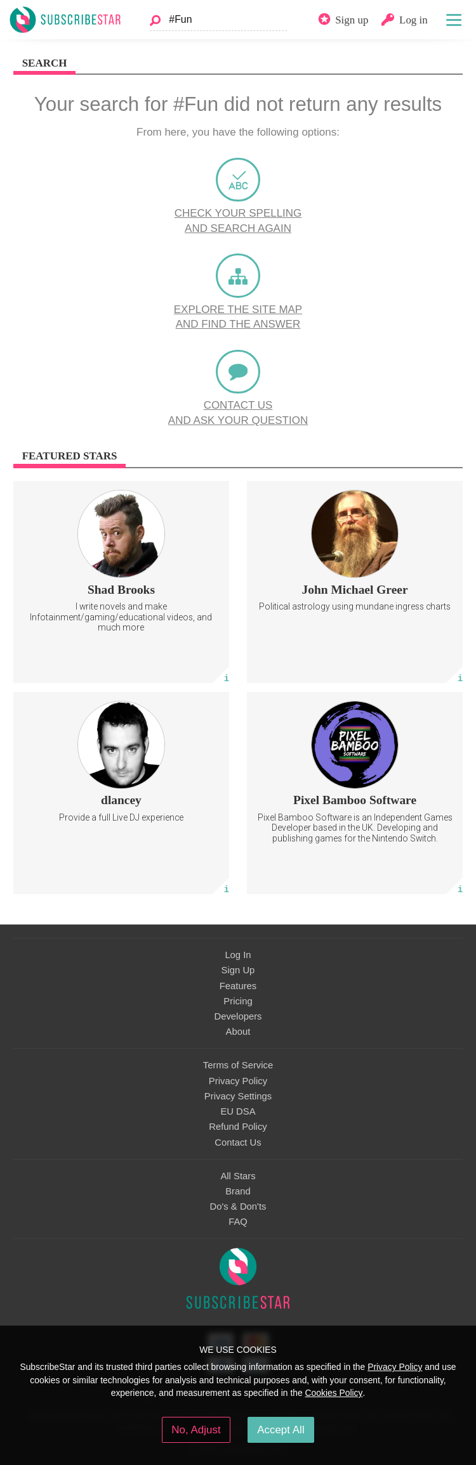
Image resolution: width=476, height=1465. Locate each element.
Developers (237, 1016)
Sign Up (238, 970)
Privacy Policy (238, 1081)
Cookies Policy (334, 1393)
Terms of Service (238, 1065)
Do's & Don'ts (238, 1206)
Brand (238, 1191)
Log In (238, 955)
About (238, 1032)
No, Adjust (195, 1430)
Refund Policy (238, 1127)
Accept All (281, 1430)
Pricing (237, 1001)
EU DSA (237, 1111)
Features (238, 986)
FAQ (238, 1222)
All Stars (237, 1176)
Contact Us (238, 1142)
